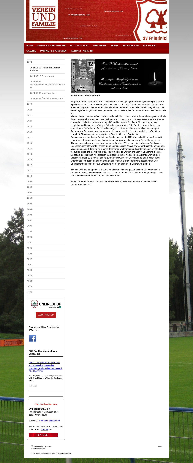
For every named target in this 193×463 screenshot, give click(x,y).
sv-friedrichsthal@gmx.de (48, 420)
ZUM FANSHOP (46, 315)
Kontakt (44, 429)
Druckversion (37, 446)
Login (160, 446)
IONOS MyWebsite (59, 453)
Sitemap (48, 446)
